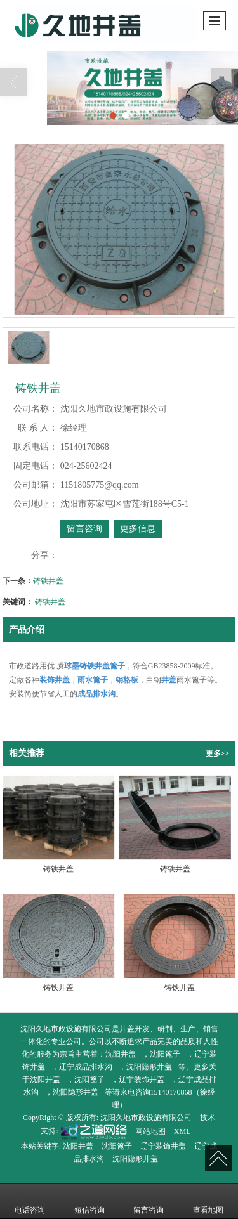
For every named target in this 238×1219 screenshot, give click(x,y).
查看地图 (208, 1201)
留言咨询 (84, 528)
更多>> (218, 753)
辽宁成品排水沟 (85, 1066)
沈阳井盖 (120, 1054)
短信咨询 (89, 1201)
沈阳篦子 (165, 1054)
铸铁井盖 (48, 581)
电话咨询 (30, 1201)
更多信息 (137, 528)
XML (182, 1131)
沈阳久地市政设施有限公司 (146, 1117)
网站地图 (150, 1131)
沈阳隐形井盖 (149, 1066)
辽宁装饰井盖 (141, 1079)
